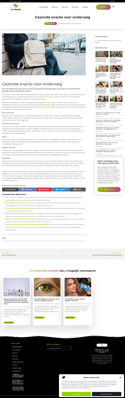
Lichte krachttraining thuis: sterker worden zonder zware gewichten (116, 105)
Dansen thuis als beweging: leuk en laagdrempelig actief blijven (101, 75)
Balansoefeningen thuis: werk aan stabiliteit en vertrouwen (107, 143)
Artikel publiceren (18, 362)
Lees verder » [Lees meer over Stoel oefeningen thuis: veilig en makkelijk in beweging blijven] (99, 154)
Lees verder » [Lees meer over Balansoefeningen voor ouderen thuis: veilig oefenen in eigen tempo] (99, 139)
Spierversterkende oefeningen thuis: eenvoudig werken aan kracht (101, 105)
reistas (59, 178)
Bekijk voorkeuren (106, 394)
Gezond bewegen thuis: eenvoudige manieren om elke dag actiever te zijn (18, 388)
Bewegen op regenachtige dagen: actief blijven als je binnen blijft (115, 60)
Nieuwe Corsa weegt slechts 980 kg (20, 219)
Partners (55, 7)
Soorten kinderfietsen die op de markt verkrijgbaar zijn (27, 213)
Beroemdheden (17, 347)
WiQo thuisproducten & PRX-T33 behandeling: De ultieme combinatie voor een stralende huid (16, 301)
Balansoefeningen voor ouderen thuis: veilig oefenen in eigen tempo (108, 135)
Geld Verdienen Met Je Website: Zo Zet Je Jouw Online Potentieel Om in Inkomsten (18, 382)
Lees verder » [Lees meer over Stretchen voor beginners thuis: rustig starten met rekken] (99, 116)
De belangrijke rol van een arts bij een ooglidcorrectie (46, 300)
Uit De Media (43, 7)
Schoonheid (50, 23)
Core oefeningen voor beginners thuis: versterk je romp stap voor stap (116, 91)
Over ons (65, 7)
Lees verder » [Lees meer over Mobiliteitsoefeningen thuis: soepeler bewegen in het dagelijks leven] (99, 131)
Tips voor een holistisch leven (17, 197)
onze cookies (86, 388)
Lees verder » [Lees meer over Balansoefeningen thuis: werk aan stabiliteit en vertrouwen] (99, 146)
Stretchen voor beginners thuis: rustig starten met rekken (108, 113)
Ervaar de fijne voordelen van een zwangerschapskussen (28, 224)
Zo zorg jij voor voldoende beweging (20, 208)
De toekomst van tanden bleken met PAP (75, 300)
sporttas (48, 107)
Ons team (75, 7)
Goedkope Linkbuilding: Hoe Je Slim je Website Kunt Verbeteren (18, 375)
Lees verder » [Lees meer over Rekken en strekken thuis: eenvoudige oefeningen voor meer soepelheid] (99, 124)
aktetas (46, 97)
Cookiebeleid (16, 371)
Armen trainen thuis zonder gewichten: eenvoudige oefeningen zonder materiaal (115, 75)
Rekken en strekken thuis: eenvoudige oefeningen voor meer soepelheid (108, 120)
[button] (120, 377)
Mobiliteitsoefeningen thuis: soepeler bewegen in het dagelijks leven (107, 128)
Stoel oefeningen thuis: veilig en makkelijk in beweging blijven (106, 150)
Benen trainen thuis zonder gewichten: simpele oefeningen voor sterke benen (101, 91)
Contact (85, 7)
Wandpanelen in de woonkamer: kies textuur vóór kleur (101, 60)
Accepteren (76, 394)
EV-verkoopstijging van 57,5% (17, 203)
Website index (16, 368)
